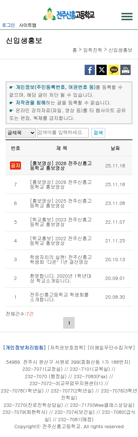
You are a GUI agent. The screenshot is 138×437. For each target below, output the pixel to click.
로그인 (8, 25)
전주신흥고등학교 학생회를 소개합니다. (59, 297)
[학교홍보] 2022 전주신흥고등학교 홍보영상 (61, 240)
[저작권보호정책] (66, 347)
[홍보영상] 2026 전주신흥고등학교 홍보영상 (61, 165)
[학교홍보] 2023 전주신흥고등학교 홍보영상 (61, 222)
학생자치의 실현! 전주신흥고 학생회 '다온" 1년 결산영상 (61, 259)
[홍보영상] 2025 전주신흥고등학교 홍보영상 (61, 203)
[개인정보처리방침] (24, 347)
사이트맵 (27, 25)
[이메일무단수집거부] (111, 347)
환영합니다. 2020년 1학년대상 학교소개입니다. (60, 278)
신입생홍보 (120, 49)
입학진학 (92, 49)
